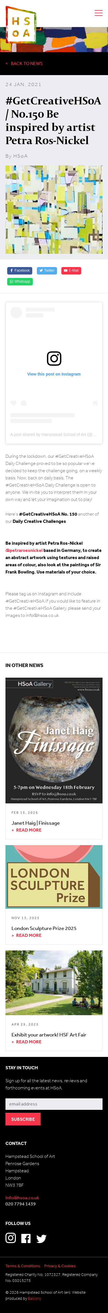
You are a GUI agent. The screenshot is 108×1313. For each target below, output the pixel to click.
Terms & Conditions (22, 1265)
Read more (28, 830)
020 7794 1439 (20, 1204)
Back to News (27, 63)
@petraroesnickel (24, 550)
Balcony (34, 1298)
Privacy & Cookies (60, 1265)
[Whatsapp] (20, 281)
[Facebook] (20, 271)
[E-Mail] (71, 271)
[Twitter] (47, 271)
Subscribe (15, 1093)
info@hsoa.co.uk (22, 1197)
